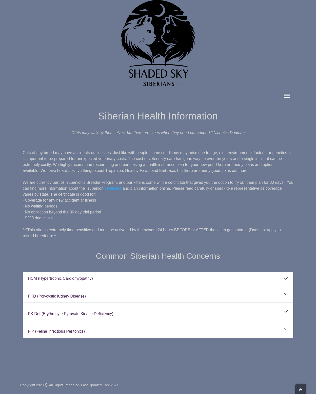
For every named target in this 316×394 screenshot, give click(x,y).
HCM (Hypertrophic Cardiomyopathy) (60, 278)
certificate (113, 188)
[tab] (158, 278)
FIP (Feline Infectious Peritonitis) (56, 331)
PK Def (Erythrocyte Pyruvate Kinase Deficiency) (70, 314)
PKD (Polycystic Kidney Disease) (57, 296)
